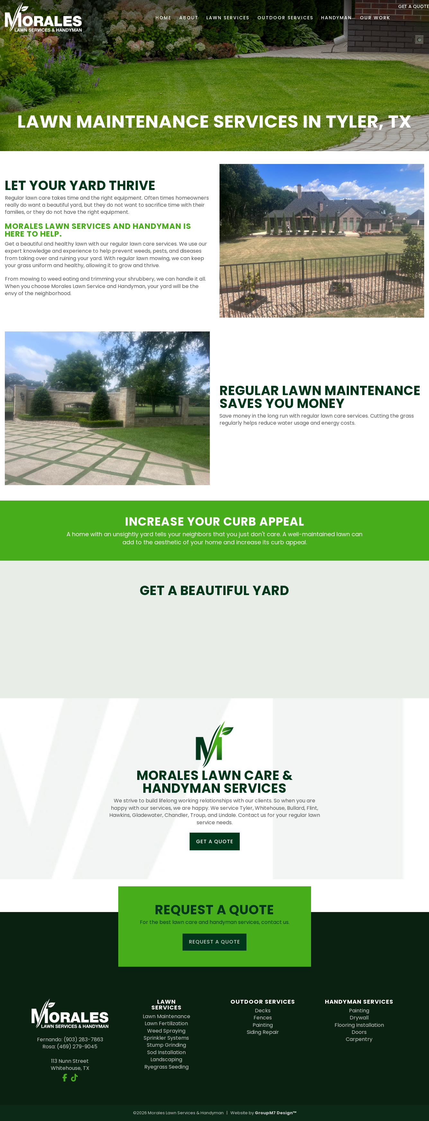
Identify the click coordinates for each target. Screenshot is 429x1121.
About (177, 17)
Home (152, 17)
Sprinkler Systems (166, 1038)
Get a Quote (214, 841)
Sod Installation (166, 1052)
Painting (263, 1025)
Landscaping (166, 1059)
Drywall (359, 1017)
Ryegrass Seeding (166, 1067)
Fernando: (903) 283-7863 (70, 1039)
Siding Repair (263, 1032)
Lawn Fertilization (166, 1023)
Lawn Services (216, 17)
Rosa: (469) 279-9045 (69, 1046)
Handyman (324, 17)
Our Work (363, 17)
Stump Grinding (166, 1045)
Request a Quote (214, 941)
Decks (263, 1010)
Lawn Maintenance (166, 1016)
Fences (263, 1017)
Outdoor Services (274, 17)
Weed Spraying (166, 1031)
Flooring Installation (359, 1025)
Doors (359, 1032)
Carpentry (359, 1039)
